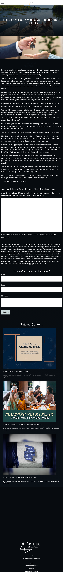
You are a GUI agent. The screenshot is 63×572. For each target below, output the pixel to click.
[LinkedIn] (33, 555)
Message (4, 296)
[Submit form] (5, 312)
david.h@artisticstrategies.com (31, 558)
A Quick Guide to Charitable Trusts (15, 371)
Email (3, 285)
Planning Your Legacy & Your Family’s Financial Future (22, 424)
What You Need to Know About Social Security (19, 477)
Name (3, 274)
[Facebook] (30, 555)
